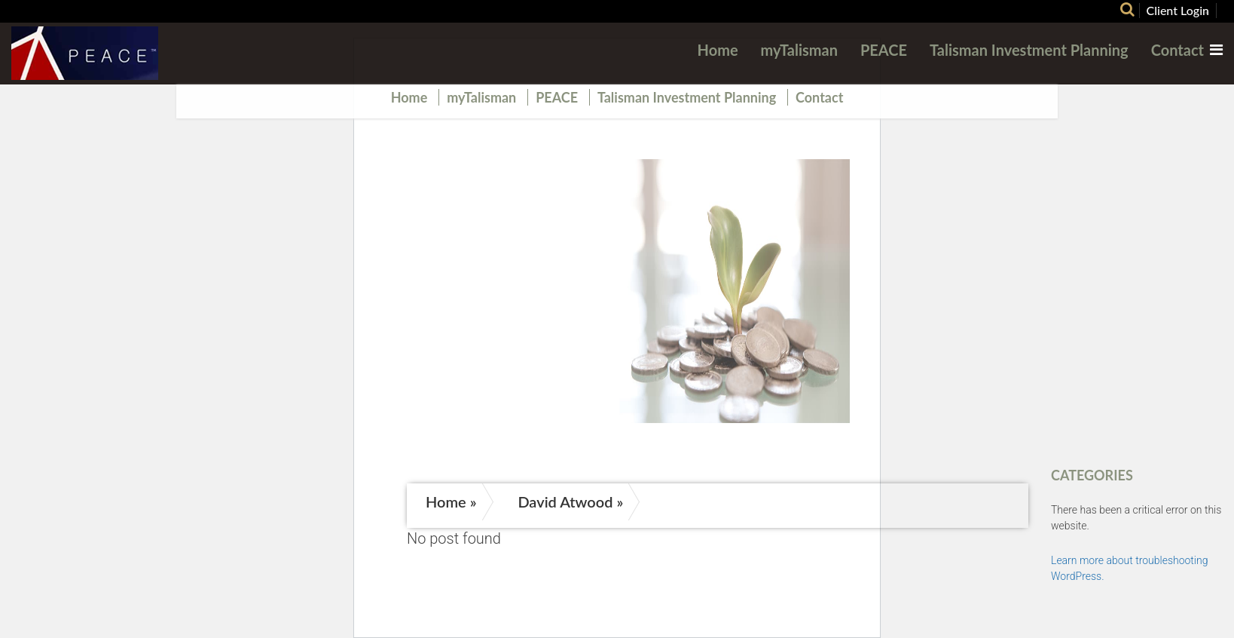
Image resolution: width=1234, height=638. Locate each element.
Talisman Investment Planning (1029, 50)
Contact (1177, 50)
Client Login (1178, 10)
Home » (451, 501)
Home (718, 50)
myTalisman (799, 50)
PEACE (883, 50)
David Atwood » (570, 501)
